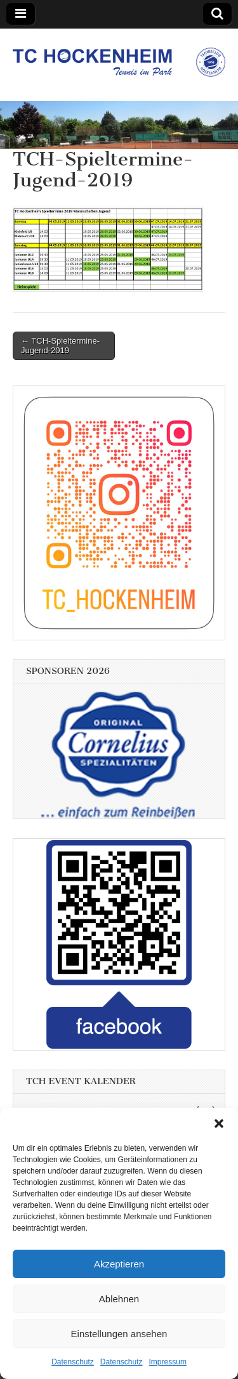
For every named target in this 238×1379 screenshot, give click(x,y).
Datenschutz (72, 1361)
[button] (219, 1123)
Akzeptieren (119, 1264)
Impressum (168, 1361)
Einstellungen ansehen (119, 1333)
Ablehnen (119, 1298)
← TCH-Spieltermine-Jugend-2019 (60, 346)
